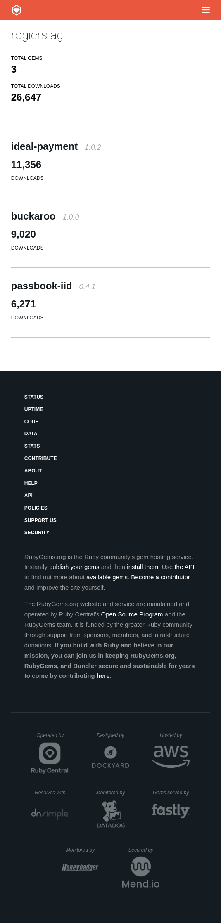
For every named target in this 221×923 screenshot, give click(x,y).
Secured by (143, 850)
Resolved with (52, 793)
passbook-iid (53, 285)
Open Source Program (132, 614)
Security (37, 533)
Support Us (40, 520)
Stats (32, 446)
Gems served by (171, 793)
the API (184, 566)
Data (31, 434)
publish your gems (74, 566)
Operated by (52, 738)
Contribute (40, 458)
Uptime (33, 409)
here (103, 675)
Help (31, 483)
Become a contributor (160, 577)
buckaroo (45, 216)
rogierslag (37, 35)
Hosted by (175, 735)
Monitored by (112, 793)
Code (31, 422)
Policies (36, 508)
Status (33, 397)
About (33, 471)
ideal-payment (56, 146)
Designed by (113, 735)
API (28, 495)
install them (142, 566)
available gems (107, 577)
